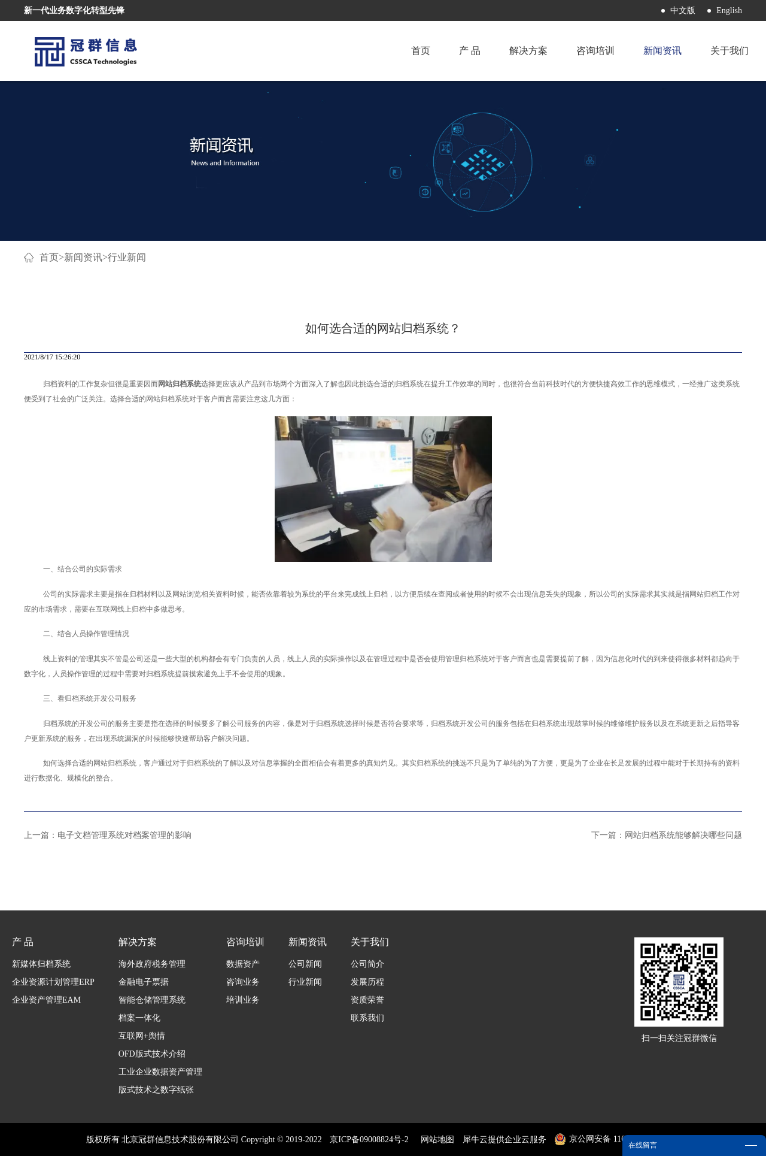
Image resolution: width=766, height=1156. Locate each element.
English (729, 10)
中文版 (682, 10)
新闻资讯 (83, 257)
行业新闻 (127, 257)
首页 (420, 51)
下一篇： (666, 835)
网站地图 (435, 1139)
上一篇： (108, 835)
